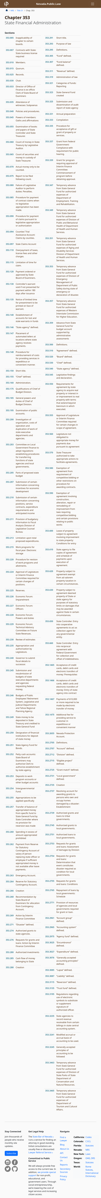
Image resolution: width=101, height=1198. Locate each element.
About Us (64, 1148)
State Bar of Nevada (42, 1136)
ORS (93, 1158)
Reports (64, 1164)
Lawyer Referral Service (39, 1152)
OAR (87, 1158)
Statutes (89, 1145)
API (61, 1153)
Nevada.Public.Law (48, 4)
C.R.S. (88, 1141)
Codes (88, 1137)
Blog (62, 1144)
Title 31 (20, 10)
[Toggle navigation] (92, 4)
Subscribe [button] (11, 1153)
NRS (12, 10)
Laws (87, 1154)
